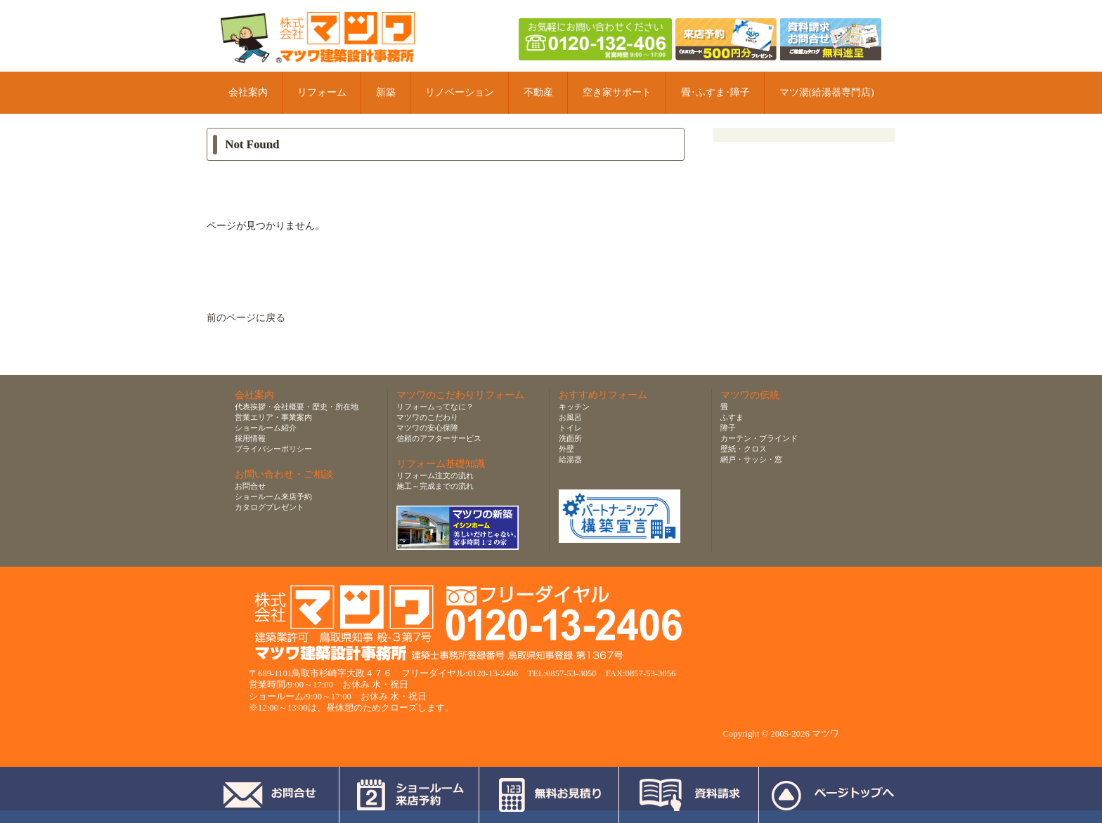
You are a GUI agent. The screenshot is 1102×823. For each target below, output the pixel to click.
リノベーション (459, 92)
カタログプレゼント (269, 507)
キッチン (574, 406)
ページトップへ (832, 795)
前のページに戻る (246, 317)
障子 (728, 427)
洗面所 (570, 438)
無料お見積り (549, 795)
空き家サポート (617, 92)
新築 (386, 92)
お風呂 (570, 417)
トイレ (570, 427)
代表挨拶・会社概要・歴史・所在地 (296, 406)
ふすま (732, 417)
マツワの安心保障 (427, 427)
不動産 (538, 92)
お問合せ (250, 486)
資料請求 (689, 795)
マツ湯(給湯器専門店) (826, 92)
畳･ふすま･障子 (715, 92)
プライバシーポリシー (273, 449)
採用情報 (250, 438)
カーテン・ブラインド (759, 438)
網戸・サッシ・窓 (751, 459)
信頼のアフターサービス (438, 438)
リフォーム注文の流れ (435, 475)
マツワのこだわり (427, 417)
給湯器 (570, 459)
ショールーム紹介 (266, 427)
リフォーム (321, 92)
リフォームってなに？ (435, 406)
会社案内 (248, 92)
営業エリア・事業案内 (273, 417)
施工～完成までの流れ (435, 486)
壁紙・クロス (743, 449)
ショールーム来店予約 (273, 496)
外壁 (566, 449)
